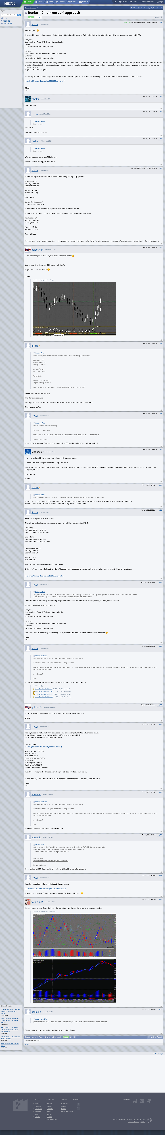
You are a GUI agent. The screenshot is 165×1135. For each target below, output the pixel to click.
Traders (63, 1109)
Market (49, 1114)
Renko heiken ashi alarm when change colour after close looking (9, 1029)
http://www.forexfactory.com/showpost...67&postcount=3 (45, 888)
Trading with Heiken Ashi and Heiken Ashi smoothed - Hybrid (10, 1011)
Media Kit (38, 1111)
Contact (37, 1117)
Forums (49, 1103)
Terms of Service (133, 1122)
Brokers (49, 1117)
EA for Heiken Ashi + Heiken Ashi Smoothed (10, 1038)
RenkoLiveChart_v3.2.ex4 (43, 694)
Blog (36, 1114)
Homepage (64, 1103)
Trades (49, 1106)
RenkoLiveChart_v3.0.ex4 (43, 689)
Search (63, 1106)
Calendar (50, 1109)
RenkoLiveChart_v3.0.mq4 (44, 691)
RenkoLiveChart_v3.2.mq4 (44, 697)
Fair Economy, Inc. (139, 1119)
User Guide (38, 1109)
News (49, 1111)
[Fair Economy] (148, 1121)
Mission (37, 1103)
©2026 (143, 1122)
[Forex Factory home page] (12, 3)
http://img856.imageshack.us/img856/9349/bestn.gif (43, 747)
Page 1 (31, 17)
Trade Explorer (52, 1119)
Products (38, 1106)
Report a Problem (67, 1111)
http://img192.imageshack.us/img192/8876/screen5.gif (44, 576)
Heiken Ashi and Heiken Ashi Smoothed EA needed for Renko (10, 1020)
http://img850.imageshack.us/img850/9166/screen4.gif (44, 81)
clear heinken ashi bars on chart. (10, 1045)
